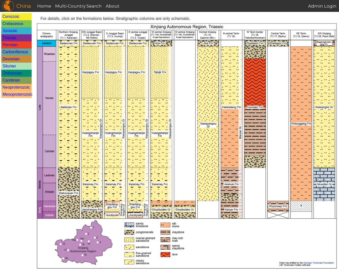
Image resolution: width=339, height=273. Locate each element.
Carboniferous (15, 52)
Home (44, 6)
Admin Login (322, 6)
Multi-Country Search (78, 6)
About (112, 6)
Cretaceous (13, 23)
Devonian (11, 59)
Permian (10, 45)
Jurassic (10, 31)
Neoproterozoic (16, 87)
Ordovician (12, 73)
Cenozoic (11, 16)
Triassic (9, 38)
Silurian (9, 66)
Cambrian (11, 80)
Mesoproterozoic (17, 94)
